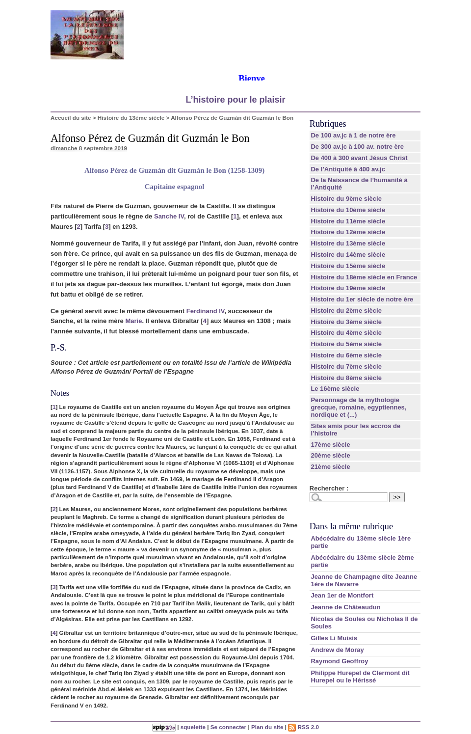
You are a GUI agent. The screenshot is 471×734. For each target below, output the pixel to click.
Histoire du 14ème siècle (348, 254)
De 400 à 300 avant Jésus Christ (359, 158)
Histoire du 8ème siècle (346, 377)
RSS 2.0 (303, 727)
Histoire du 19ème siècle (348, 288)
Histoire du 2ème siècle (346, 310)
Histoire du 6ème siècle (346, 355)
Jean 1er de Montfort (342, 595)
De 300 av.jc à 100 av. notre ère (357, 146)
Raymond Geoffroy (339, 661)
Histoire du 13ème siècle (131, 117)
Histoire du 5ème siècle (346, 344)
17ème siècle (330, 444)
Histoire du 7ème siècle (346, 366)
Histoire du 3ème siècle (346, 322)
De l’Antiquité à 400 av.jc (348, 169)
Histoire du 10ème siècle (348, 210)
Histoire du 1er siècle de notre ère (362, 299)
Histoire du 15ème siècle (348, 266)
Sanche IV (169, 216)
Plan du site (267, 727)
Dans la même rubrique (351, 526)
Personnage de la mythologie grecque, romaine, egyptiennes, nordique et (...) (358, 407)
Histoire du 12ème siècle (348, 232)
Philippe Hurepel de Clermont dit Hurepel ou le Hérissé (360, 676)
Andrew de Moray (337, 649)
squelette (193, 727)
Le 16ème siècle (335, 388)
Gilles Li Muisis (334, 638)
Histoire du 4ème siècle (346, 332)
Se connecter (228, 727)
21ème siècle (330, 466)
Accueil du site (71, 117)
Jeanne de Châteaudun (345, 607)
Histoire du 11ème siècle (348, 221)
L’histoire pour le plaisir (235, 100)
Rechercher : (329, 488)
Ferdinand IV (205, 311)
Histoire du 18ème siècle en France (364, 277)
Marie (133, 321)
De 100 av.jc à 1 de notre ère (353, 135)
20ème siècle (330, 455)
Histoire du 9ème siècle (346, 198)
